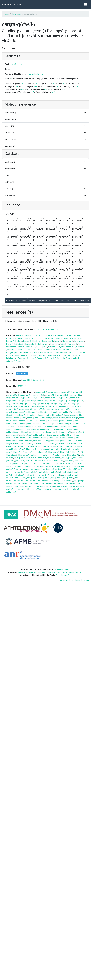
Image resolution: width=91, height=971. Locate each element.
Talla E (40, 338)
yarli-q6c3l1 (30, 466)
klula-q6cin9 (60, 440)
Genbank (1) (10, 162)
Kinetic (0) (9, 126)
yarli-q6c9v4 (31, 475)
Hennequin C (41, 347)
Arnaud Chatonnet (62, 569)
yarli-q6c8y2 (55, 472)
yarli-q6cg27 (54, 486)
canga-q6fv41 (77, 406)
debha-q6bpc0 (65, 423)
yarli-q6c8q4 (31, 472)
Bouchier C (31, 358)
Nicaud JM (50, 349)
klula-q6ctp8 (65, 452)
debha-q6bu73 (65, 432)
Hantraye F (30, 347)
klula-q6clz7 (58, 446)
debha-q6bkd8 (19, 420)
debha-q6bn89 (12, 423)
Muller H (41, 349)
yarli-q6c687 (19, 477)
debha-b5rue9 (19, 415)
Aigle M (67, 338)
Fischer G (38, 335)
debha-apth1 (31, 412)
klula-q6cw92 (73, 455)
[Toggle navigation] (85, 4)
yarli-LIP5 (39, 460)
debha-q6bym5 (47, 438)
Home (6, 14)
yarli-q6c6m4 (12, 469)
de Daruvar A (43, 344)
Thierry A (21, 358)
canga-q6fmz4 (37, 400)
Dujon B (19, 335)
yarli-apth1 (55, 458)
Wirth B (42, 355)
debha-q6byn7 (60, 438)
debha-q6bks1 (33, 420)
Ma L (34, 349)
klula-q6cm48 (70, 446)
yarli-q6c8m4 (19, 472)
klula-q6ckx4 (11, 446)
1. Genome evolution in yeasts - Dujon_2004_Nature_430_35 (31, 321)
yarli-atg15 (66, 458)
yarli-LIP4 (29, 460)
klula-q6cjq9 (30, 443)
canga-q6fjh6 (38, 395)
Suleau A (63, 352)
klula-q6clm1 (35, 446)
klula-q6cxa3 (31, 458)
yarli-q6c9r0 (67, 472)
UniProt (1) (9, 182)
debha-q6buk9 (78, 432)
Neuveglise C (30, 338)
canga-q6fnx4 (50, 400)
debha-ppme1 (43, 415)
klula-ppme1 (49, 440)
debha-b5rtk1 (56, 412)
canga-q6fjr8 (62, 395)
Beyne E (57, 341)
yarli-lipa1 (68, 460)
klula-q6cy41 (43, 458)
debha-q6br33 (66, 426)
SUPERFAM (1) (11, 195)
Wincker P (10, 361)
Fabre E (63, 344)
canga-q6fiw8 (13, 395)
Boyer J (9, 344)
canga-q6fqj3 (51, 403)
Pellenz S (27, 352)
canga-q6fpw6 (38, 403)
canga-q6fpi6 (12, 403)
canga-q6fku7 (25, 398)
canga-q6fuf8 (64, 406)
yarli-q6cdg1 (78, 480)
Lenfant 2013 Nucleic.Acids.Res (31, 572)
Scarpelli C (51, 358)
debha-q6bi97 (59, 418)
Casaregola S (59, 335)
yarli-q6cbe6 (43, 480)
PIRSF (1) (9, 188)
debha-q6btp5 (73, 489)
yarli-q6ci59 (11, 489)
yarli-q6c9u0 (18, 475)
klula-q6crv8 (18, 452)
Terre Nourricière (63, 575)
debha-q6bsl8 (72, 429)
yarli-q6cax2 (55, 477)
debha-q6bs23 (46, 429)
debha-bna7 (32, 415)
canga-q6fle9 (63, 398)
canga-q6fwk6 (53, 409)
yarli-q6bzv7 (24, 463)
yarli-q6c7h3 (48, 469)
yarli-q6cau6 (43, 477)
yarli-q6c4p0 (60, 489)
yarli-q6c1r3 (60, 463)
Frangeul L (58, 338)
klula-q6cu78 (11, 455)
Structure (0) (10, 119)
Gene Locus (16, 14)
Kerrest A (80, 347)
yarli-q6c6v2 (36, 469)
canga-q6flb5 (50, 398)
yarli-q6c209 (43, 475)
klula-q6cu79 (23, 455)
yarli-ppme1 (79, 460)
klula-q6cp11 (48, 489)
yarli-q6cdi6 (11, 483)
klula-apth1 (38, 440)
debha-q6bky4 (46, 420)
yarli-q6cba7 (19, 480)
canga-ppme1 (54, 392)
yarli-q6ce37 (35, 483)
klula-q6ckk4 (76, 443)
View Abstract (22, 373)
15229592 (21, 386)
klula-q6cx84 (19, 458)
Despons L (54, 344)
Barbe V (18, 341)
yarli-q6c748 (23, 489)
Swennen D (73, 352)
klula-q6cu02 (77, 452)
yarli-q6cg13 (42, 486)
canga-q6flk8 (75, 398)
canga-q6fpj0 (35, 489)
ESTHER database (11, 4)
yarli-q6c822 (31, 477)
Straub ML (54, 352)
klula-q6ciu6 (72, 440)
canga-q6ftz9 (51, 406)
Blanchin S (36, 341)
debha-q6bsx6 (12, 432)
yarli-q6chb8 (78, 486)
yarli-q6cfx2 (30, 486)
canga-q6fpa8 (77, 400)
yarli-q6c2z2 (71, 463)
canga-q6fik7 (66, 392)
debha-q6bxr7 (20, 438)
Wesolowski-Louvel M (18, 355)
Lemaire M (20, 349)
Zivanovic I (67, 355)
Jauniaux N (52, 347)
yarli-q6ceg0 (47, 483)
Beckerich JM (47, 341)
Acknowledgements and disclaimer (74, 580)
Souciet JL (20, 361)
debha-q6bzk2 (12, 440)
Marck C (20, 338)
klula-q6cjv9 (53, 443)
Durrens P (48, 335)
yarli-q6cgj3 (66, 486)
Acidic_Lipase (17, 64)
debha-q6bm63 (59, 420)
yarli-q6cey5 (71, 483)
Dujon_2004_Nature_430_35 (49, 329)
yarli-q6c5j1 (66, 466)
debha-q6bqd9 (40, 426)
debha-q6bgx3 (56, 415)
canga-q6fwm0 (66, 409)
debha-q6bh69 (70, 415)
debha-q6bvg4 (39, 435)
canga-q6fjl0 (50, 395)
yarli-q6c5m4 (78, 466)
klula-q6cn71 (31, 449)
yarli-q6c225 (55, 475)
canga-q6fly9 (24, 400)
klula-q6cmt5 (19, 449)
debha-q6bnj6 (25, 423)
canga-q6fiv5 (79, 392)
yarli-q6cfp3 (18, 486)
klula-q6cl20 (23, 446)
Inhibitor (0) (10, 146)
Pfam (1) (8, 175)
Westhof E (33, 355)
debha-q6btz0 (51, 432)
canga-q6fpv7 (25, 403)
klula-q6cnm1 (44, 449)
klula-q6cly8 (47, 446)
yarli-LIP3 (19, 460)
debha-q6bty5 (38, 432)
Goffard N (48, 338)
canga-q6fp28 (64, 400)
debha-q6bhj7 (46, 418)
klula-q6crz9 (30, 452)
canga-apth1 (41, 392)
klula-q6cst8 (42, 452)
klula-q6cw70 (60, 455)
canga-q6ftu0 (25, 406)
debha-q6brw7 (33, 429)
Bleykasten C (67, 341)
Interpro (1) (10, 168)
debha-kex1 (11, 492)
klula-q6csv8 (53, 452)
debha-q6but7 (13, 435)
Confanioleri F (30, 344)
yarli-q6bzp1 (12, 463)
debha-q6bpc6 (79, 423)
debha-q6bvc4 (26, 435)
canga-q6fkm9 (12, 398)
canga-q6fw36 (25, 409)
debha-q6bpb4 (52, 423)
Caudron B (41, 358)
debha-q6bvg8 (53, 435)
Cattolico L (18, 344)
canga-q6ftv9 (38, 406)
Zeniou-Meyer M (54, 355)
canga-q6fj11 (25, 395)
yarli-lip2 (10, 460)
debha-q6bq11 (26, 426)
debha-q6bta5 (25, 432)
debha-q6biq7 (72, 418)
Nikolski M (60, 349)
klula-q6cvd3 (48, 455)
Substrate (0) (10, 139)
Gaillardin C (62, 358)
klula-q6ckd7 (64, 443)
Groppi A (20, 347)
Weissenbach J (74, 358)
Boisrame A (79, 341)
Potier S (35, 352)
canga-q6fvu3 (12, 409)
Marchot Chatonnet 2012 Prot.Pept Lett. (65, 572)
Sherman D (28, 335)
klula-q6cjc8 (18, 443)
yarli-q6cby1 (55, 480)
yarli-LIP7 (48, 460)
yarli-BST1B (77, 458)
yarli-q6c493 (67, 475)
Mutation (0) (10, 112)
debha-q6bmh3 (73, 420)
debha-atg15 (43, 412)
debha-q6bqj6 (53, 426)
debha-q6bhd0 (33, 418)
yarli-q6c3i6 (19, 466)
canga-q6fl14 (38, 398)
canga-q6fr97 (64, 403)
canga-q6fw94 (39, 409)
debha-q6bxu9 (33, 438)
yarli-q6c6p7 (24, 469)
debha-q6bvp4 (66, 435)
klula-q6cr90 (68, 449)
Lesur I (28, 349)
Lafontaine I (71, 335)
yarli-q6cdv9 (23, 483)
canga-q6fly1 (12, 400)
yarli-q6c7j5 (71, 469)
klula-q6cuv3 (36, 455)
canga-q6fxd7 (19, 412)
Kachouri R (70, 347)
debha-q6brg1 (20, 429)
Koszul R (10, 349)
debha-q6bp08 (39, 423)
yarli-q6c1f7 (48, 463)
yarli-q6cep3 (59, 483)
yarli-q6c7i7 (60, 469)
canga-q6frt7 (76, 403)
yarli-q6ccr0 (67, 480)
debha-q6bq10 (13, 426)
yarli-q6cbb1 (31, 480)
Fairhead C (72, 344)
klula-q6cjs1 (41, 443)
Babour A (10, 341)
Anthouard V (77, 338)
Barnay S (27, 341)
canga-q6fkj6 (75, 395)
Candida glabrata (36, 74)
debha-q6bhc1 (20, 418)
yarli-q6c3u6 (42, 466)
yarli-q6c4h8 (54, 466)
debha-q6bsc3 (60, 429)
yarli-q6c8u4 (43, 472)
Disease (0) (9, 132)
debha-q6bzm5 (25, 440)
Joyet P (61, 347)
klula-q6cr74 (56, 449)
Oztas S (69, 349)
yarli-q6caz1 (67, 477)
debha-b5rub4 (69, 412)
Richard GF (44, 352)
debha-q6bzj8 (73, 438)
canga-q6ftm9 (12, 406)
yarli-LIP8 (58, 460)
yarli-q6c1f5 (36, 463)
